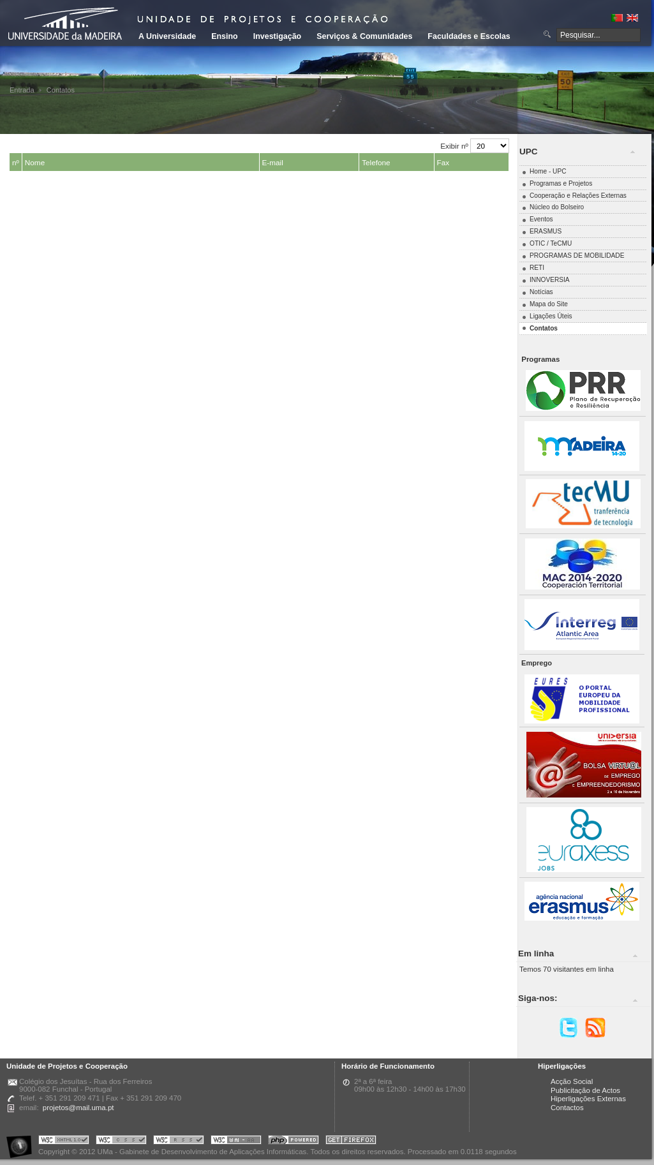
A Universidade (167, 36)
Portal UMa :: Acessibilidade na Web (22, 1141)
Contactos (567, 1107)
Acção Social (572, 1081)
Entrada (22, 90)
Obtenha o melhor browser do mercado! (350, 1141)
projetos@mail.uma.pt (78, 1107)
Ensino (224, 36)
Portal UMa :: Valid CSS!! (121, 1141)
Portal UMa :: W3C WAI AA (236, 1141)
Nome (35, 162)
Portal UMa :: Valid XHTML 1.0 (63, 1141)
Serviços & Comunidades (364, 36)
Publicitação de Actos (585, 1090)
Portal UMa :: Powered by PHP (293, 1141)
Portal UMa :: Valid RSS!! (178, 1141)
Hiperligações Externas (588, 1098)
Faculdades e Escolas (468, 36)
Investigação (277, 36)
